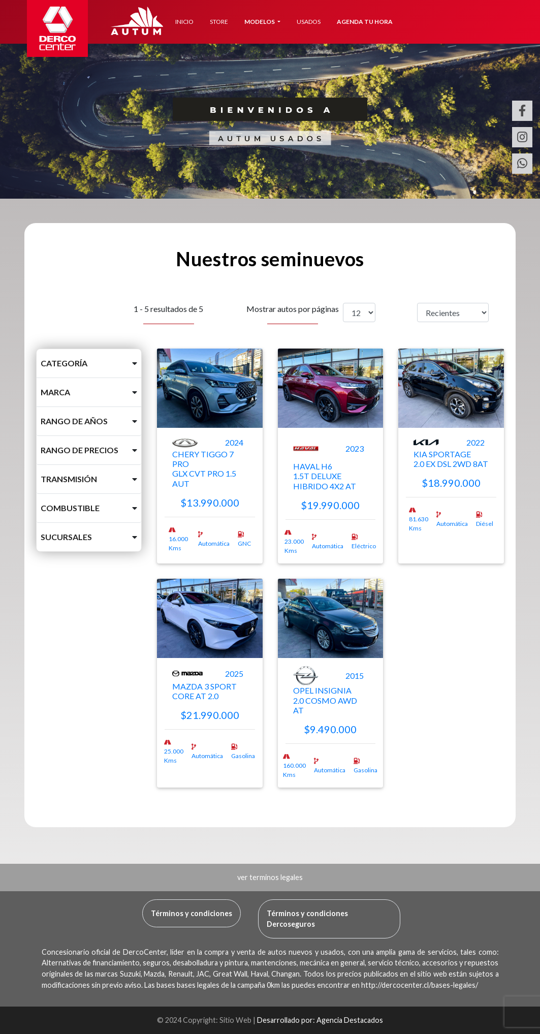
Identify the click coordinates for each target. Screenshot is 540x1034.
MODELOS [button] (260, 21)
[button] (89, 363)
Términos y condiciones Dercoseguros (307, 919)
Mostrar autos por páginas (292, 314)
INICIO (184, 21)
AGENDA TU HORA (365, 21)
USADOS (309, 21)
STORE (219, 21)
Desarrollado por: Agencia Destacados (320, 1020)
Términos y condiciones (191, 913)
